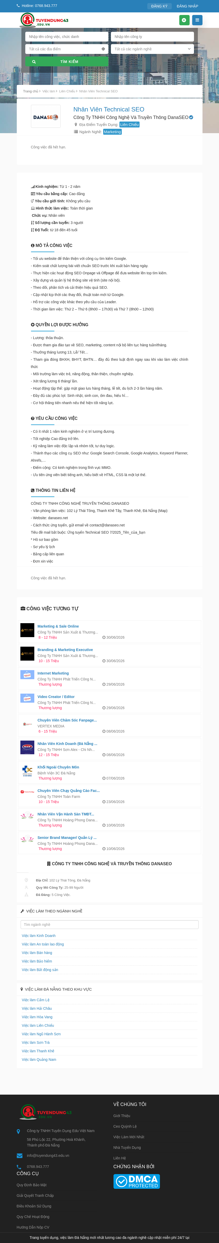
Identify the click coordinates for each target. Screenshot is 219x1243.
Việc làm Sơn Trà (34, 1042)
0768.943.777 (38, 1167)
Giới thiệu (121, 1116)
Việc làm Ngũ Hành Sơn (40, 1034)
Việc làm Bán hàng (36, 953)
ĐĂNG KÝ (161, 6)
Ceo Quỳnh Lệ (125, 1126)
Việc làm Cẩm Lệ (34, 1000)
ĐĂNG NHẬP (188, 6)
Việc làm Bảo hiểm (36, 961)
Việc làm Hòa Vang (36, 1017)
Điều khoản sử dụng (34, 1207)
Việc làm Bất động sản (38, 970)
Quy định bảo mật (32, 1185)
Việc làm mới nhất (128, 1137)
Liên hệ (119, 1158)
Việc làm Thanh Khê (37, 1051)
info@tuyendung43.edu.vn (48, 1155)
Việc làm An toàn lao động (41, 944)
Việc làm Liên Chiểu (37, 1025)
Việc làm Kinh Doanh (37, 935)
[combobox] (66, 50)
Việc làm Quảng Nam (38, 1059)
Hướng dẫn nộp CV (33, 1228)
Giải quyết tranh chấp (35, 1196)
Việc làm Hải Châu (36, 1008)
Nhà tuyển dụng (127, 1147)
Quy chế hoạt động (33, 1217)
